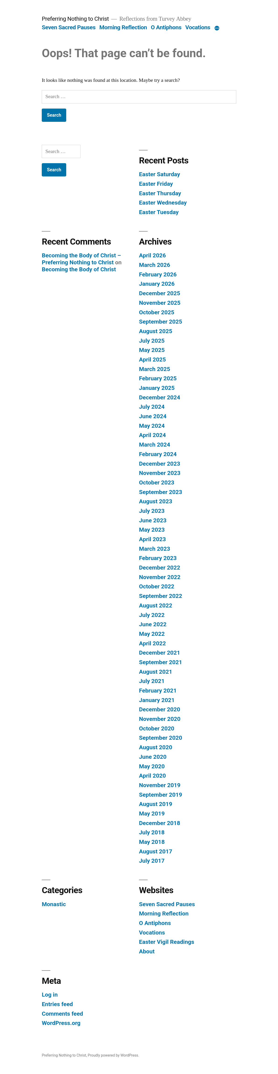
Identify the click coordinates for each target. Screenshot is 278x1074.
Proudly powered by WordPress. (113, 1055)
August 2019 (155, 804)
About (147, 951)
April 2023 (152, 539)
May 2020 (152, 766)
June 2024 (153, 416)
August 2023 (155, 501)
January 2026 (157, 283)
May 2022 (152, 633)
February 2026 (158, 274)
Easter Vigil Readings (166, 941)
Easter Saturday (159, 174)
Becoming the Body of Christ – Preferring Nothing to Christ (81, 259)
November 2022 (160, 577)
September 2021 (160, 662)
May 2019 (152, 813)
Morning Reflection (123, 27)
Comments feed (62, 1013)
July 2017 (152, 860)
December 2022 (159, 567)
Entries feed (57, 1004)
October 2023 (156, 482)
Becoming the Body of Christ (79, 269)
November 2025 (160, 302)
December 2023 (159, 463)
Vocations (197, 27)
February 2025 (158, 378)
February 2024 (158, 454)
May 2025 (152, 350)
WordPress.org (61, 1023)
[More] (217, 28)
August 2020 (155, 747)
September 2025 (160, 321)
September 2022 (160, 596)
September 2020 (160, 737)
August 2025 (155, 331)
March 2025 (154, 369)
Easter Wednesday (163, 202)
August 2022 (155, 605)
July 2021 (152, 681)
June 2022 (153, 624)
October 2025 (156, 312)
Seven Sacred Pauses (68, 27)
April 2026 (152, 255)
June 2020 (153, 756)
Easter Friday (156, 183)
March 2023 (154, 548)
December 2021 (159, 652)
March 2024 (154, 444)
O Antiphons (166, 27)
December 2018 (159, 823)
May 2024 (152, 425)
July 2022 (152, 615)
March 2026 (154, 265)
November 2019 (160, 785)
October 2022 (156, 586)
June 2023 (153, 520)
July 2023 (152, 510)
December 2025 (159, 293)
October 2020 (156, 728)
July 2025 (152, 340)
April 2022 (152, 643)
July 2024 (152, 406)
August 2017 (155, 851)
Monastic (54, 904)
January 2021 (157, 700)
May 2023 (152, 529)
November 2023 (160, 473)
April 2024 (152, 435)
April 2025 (152, 359)
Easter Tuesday (159, 212)
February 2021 (158, 690)
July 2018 (152, 832)
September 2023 (160, 492)
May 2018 (152, 842)
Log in (50, 994)
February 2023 (158, 558)
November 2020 (160, 719)
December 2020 (159, 709)
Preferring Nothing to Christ (75, 18)
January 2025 (157, 388)
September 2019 (160, 794)
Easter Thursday (160, 193)
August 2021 (155, 671)
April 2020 (152, 775)
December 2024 (159, 397)
